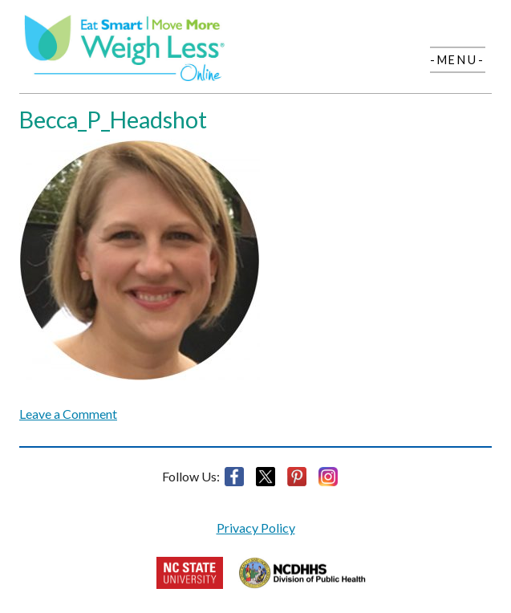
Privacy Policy (256, 527)
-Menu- (457, 60)
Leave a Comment (68, 413)
